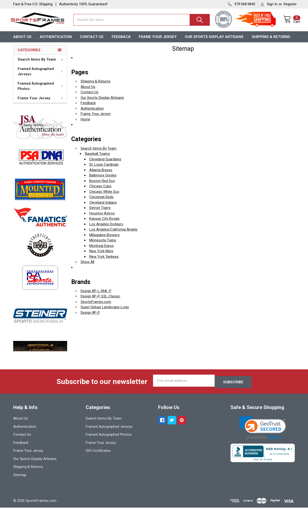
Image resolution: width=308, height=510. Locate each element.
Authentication (56, 40)
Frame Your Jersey (158, 40)
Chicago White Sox (104, 196)
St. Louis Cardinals (104, 168)
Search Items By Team (41, 63)
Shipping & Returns (271, 40)
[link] (262, 430)
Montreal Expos (101, 250)
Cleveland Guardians (105, 163)
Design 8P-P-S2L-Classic (100, 300)
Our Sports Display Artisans (214, 40)
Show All (87, 266)
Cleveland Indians (103, 206)
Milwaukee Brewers (104, 239)
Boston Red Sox (102, 185)
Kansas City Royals (104, 222)
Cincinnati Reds (101, 201)
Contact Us (91, 40)
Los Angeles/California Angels (113, 233)
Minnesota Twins (102, 244)
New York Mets (101, 255)
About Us (22, 40)
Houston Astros (102, 217)
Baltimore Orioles (102, 179)
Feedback (121, 40)
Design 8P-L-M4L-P (96, 295)
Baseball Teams (97, 158)
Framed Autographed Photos (41, 90)
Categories (29, 54)
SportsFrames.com (96, 306)
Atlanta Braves (100, 174)
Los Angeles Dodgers (106, 228)
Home (85, 123)
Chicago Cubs (100, 190)
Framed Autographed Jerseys (41, 76)
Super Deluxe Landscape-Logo (105, 311)
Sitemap (19, 477)
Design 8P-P (90, 317)
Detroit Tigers (100, 212)
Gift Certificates (98, 453)
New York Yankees (104, 260)
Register (290, 4)
